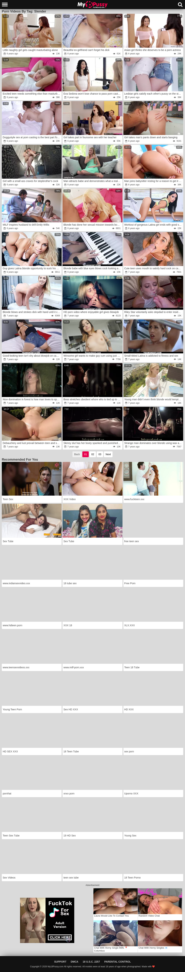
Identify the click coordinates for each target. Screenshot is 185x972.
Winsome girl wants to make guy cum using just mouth (92, 355)
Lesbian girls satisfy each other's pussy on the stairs (153, 93)
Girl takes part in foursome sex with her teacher (89, 137)
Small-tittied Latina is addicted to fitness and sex (151, 355)
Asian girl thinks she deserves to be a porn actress (152, 50)
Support (60, 961)
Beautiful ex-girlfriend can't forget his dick (86, 50)
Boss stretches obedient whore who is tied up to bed (92, 399)
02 (92, 454)
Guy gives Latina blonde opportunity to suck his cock (32, 268)
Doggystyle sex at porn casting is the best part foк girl (32, 137)
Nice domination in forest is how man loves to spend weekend (32, 399)
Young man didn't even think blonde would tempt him (153, 399)
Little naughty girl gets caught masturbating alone (30, 50)
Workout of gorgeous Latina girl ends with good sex (153, 224)
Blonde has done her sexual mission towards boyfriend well (92, 224)
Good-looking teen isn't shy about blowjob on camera (32, 355)
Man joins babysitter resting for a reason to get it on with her (153, 181)
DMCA (74, 961)
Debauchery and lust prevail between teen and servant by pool (32, 443)
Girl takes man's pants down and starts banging (151, 137)
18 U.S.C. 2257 (91, 961)
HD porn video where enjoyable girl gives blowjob (91, 312)
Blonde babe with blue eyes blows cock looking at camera (92, 268)
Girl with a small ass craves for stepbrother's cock (30, 181)
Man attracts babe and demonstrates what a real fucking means (92, 181)
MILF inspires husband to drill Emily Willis (26, 224)
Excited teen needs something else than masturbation (32, 93)
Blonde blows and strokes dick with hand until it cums (32, 312)
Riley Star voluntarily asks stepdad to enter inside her (153, 312)
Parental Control (117, 961)
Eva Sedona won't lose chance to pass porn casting (92, 93)
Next (108, 454)
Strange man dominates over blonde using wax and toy (153, 443)
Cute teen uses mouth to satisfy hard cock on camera (153, 268)
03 (99, 454)
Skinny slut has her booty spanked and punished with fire (92, 443)
